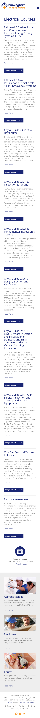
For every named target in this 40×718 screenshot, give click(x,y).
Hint (20, 702)
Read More (8, 610)
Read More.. (8, 63)
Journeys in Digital (28, 702)
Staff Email (10, 702)
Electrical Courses (19, 19)
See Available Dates (20, 564)
